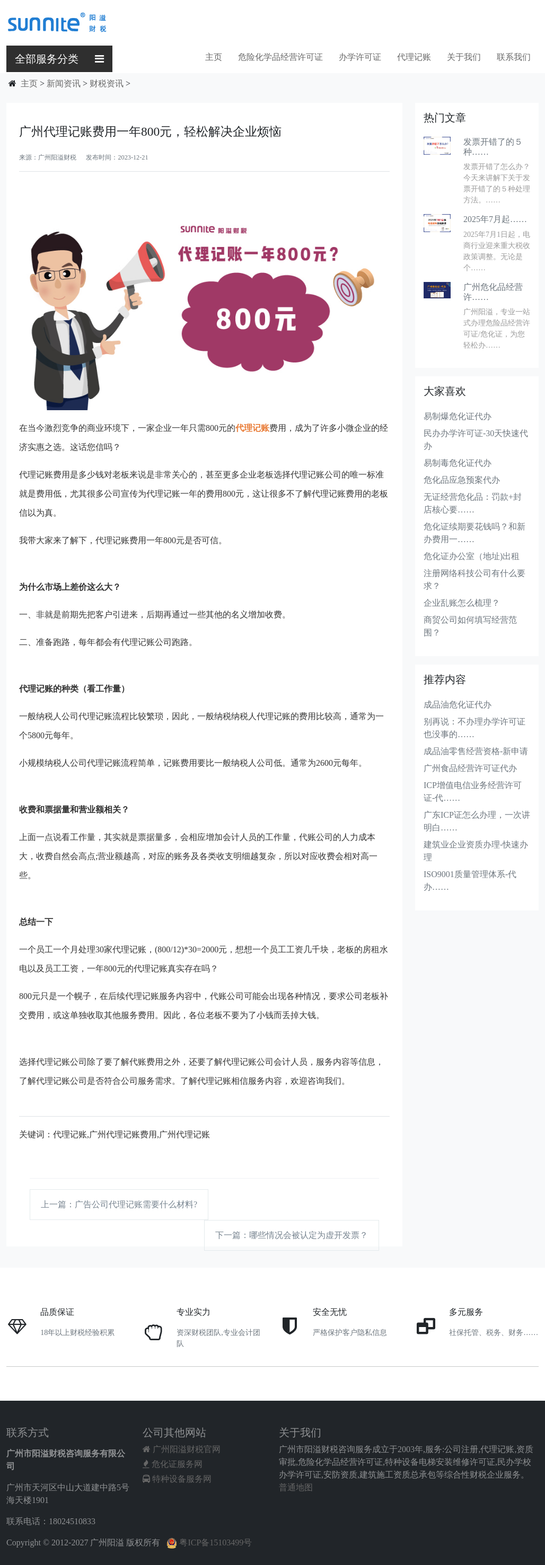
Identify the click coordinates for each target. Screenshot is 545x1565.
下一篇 (291, 1235)
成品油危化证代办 (457, 704)
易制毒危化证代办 (457, 462)
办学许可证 (360, 56)
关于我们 (464, 56)
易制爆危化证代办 (457, 416)
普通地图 (296, 1487)
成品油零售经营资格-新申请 (476, 751)
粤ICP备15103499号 (209, 1542)
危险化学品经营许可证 (280, 56)
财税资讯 (107, 83)
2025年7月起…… (495, 219)
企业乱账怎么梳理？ (462, 602)
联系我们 (514, 56)
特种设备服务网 (177, 1478)
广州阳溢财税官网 (182, 1449)
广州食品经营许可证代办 (470, 768)
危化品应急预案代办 (462, 479)
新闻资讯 (64, 83)
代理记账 (414, 56)
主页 (213, 56)
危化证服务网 (173, 1464)
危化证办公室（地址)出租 (472, 556)
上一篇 (119, 1204)
